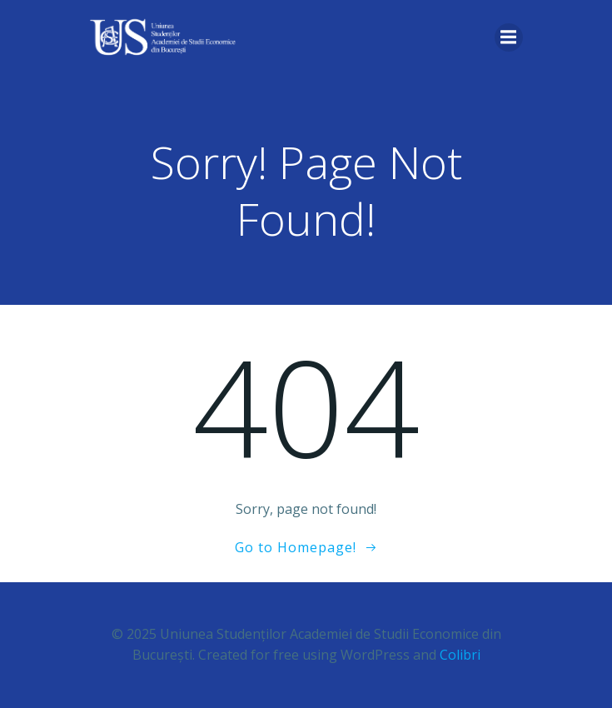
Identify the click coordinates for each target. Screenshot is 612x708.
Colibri (460, 655)
